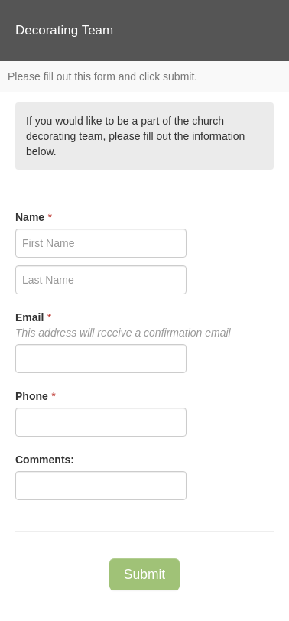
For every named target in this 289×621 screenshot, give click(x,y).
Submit (144, 574)
